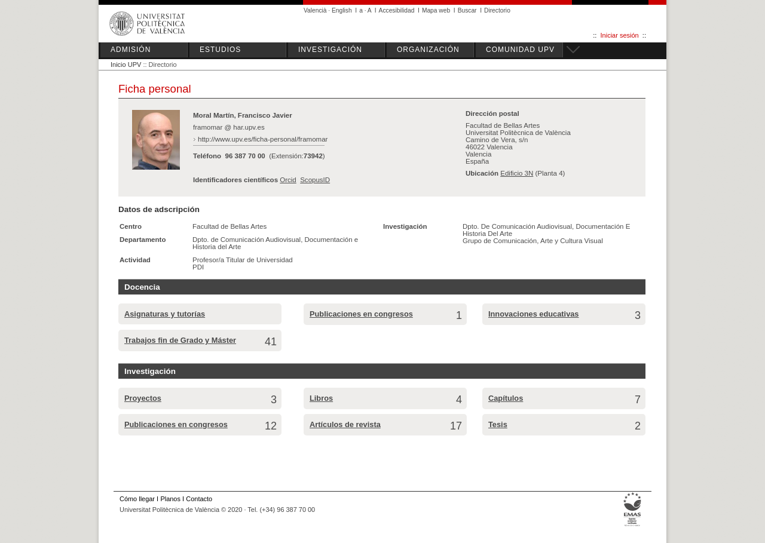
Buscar (467, 10)
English (342, 10)
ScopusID (315, 179)
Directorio (497, 10)
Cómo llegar (137, 498)
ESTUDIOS (220, 49)
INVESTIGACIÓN (330, 49)
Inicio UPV (126, 64)
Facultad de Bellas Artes (229, 226)
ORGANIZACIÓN (428, 49)
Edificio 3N (516, 173)
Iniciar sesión (620, 35)
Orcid (288, 179)
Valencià (315, 10)
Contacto (199, 498)
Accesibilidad (397, 10)
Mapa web (436, 10)
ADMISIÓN (131, 49)
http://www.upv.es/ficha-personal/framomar (263, 139)
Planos (170, 498)
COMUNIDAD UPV (520, 49)
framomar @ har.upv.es (229, 127)
